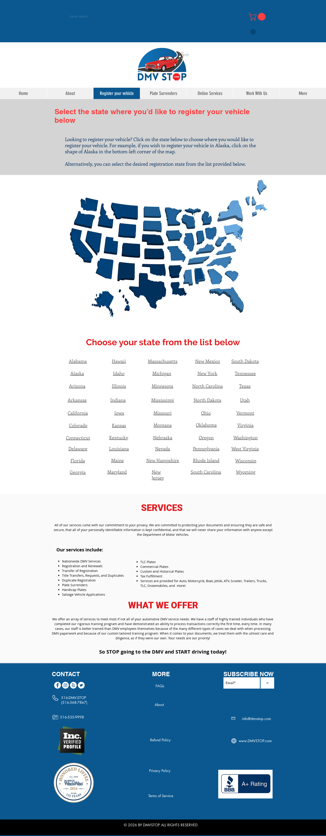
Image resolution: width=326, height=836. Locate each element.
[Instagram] (65, 685)
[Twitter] (81, 685)
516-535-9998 (72, 717)
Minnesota (162, 386)
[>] (267, 683)
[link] (258, 17)
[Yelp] (73, 685)
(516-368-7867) (74, 702)
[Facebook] (57, 685)
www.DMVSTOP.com (255, 741)
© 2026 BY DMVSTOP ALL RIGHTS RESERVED (161, 825)
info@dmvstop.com (256, 718)
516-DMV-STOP (73, 697)
